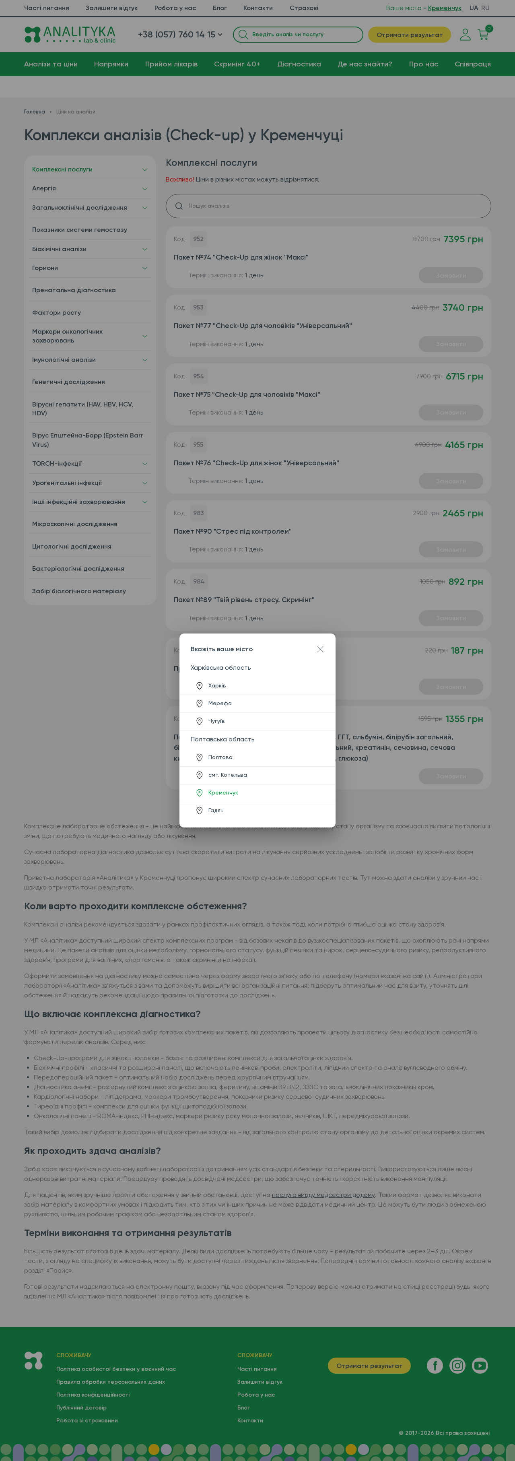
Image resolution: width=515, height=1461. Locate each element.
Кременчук (223, 792)
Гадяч (216, 810)
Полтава (220, 757)
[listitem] (257, 686)
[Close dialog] (320, 649)
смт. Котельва (227, 775)
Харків (217, 685)
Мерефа (220, 703)
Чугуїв (216, 721)
